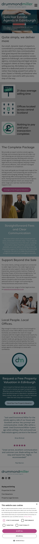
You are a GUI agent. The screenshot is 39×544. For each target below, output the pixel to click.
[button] (19, 540)
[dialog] (19, 523)
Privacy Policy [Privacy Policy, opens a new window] (28, 516)
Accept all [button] (19, 531)
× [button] (36, 504)
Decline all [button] (19, 536)
